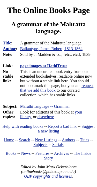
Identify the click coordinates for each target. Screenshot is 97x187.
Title (7, 43)
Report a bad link (62, 126)
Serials (58, 144)
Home (9, 140)
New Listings (46, 140)
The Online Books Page (48, 10)
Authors (68, 140)
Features (42, 153)
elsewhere (46, 117)
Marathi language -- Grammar (45, 106)
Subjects (40, 144)
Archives (61, 153)
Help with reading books (22, 126)
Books (11, 153)
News (26, 153)
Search (24, 140)
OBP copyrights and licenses (48, 176)
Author (9, 48)
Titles (84, 140)
